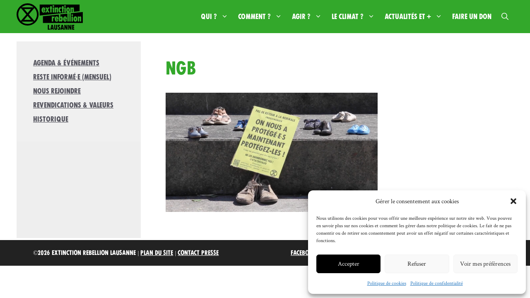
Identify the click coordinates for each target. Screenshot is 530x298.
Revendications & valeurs (73, 105)
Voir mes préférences (485, 263)
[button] (513, 201)
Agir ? (309, 16)
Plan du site (156, 253)
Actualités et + (416, 16)
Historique (50, 119)
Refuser (416, 263)
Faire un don (471, 16)
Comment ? (262, 16)
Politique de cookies (386, 283)
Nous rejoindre (57, 91)
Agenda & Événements (66, 63)
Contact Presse (198, 253)
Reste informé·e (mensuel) (72, 77)
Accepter (348, 263)
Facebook (303, 253)
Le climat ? (356, 16)
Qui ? (217, 16)
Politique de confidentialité (436, 283)
